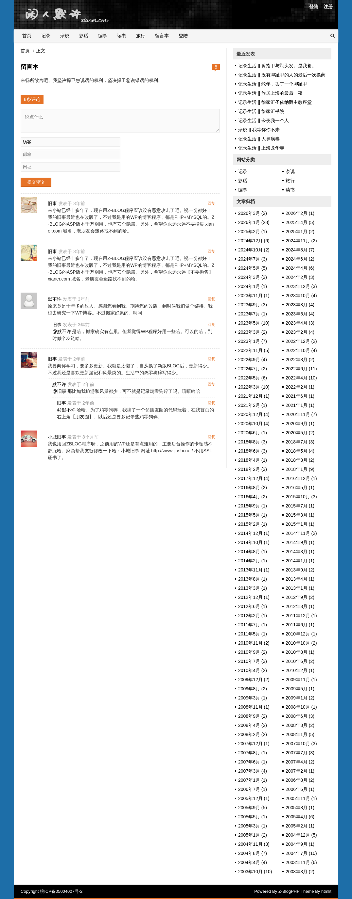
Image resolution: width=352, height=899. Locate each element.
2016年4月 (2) (252, 496)
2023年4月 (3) (300, 323)
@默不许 (62, 331)
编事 (102, 35)
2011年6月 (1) (300, 624)
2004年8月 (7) (252, 853)
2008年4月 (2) (252, 725)
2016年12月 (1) (301, 478)
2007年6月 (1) (252, 761)
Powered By (266, 891)
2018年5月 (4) (300, 451)
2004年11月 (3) (254, 844)
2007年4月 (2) (300, 761)
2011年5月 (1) (252, 633)
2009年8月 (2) (252, 688)
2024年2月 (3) (300, 277)
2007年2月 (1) (300, 771)
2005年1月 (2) (252, 835)
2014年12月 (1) (254, 533)
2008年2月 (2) (252, 734)
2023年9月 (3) (252, 304)
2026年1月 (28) (254, 222)
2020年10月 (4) (254, 423)
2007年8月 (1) (252, 752)
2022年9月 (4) (252, 359)
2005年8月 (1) (300, 807)
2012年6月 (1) (252, 606)
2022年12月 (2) (301, 341)
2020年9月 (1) (300, 423)
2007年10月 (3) (301, 743)
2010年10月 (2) (301, 643)
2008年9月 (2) (252, 716)
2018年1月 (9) (300, 469)
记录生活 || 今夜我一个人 (263, 120)
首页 (26, 35)
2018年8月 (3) (252, 441)
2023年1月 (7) (252, 341)
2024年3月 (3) (252, 277)
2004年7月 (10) (301, 853)
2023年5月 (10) (254, 323)
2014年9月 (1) (300, 542)
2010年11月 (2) (254, 643)
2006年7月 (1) (252, 789)
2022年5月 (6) (252, 377)
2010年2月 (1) (300, 670)
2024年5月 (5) (252, 268)
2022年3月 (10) (254, 387)
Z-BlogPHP (289, 891)
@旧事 (59, 391)
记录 (45, 35)
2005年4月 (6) (300, 816)
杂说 (64, 35)
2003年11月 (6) (301, 862)
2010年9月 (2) (252, 652)
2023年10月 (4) (301, 295)
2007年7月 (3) (300, 752)
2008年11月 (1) (254, 707)
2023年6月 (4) (300, 313)
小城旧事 (57, 437)
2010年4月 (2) (252, 670)
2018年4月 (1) (252, 460)
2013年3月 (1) (252, 588)
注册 (328, 6)
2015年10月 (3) (301, 496)
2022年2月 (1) (300, 387)
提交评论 (35, 182)
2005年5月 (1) (252, 816)
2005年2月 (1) (300, 825)
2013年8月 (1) (252, 579)
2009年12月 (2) (254, 679)
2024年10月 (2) (254, 249)
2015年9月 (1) (252, 505)
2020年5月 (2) (300, 432)
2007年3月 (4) (252, 771)
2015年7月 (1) (300, 505)
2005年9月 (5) (252, 807)
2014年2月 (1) (252, 560)
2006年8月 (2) (300, 780)
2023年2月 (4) (300, 332)
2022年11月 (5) (254, 350)
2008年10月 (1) (301, 707)
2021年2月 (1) (252, 405)
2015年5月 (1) (252, 515)
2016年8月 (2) (252, 487)
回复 (211, 203)
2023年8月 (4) (300, 304)
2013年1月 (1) (300, 588)
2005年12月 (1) (254, 798)
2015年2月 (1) (252, 524)
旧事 (52, 203)
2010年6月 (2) (300, 661)
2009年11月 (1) (301, 679)
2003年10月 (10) (255, 871)
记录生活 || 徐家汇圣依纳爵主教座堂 (275, 102)
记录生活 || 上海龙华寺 (261, 148)
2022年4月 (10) (301, 377)
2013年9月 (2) (300, 569)
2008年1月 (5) (300, 734)
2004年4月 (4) (252, 862)
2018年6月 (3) (252, 451)
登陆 (313, 6)
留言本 (162, 35)
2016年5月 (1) (300, 487)
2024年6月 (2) (300, 259)
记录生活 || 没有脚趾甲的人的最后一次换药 (282, 74)
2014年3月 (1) (300, 551)
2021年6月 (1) (300, 396)
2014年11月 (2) (301, 533)
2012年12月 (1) (254, 597)
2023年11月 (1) (254, 295)
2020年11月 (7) (301, 414)
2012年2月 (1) (252, 615)
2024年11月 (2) (301, 240)
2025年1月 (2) (300, 231)
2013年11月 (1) (254, 569)
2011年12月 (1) (301, 615)
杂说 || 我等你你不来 (259, 129)
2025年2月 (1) (252, 231)
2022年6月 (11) (301, 368)
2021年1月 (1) (300, 405)
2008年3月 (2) (300, 725)
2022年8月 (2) (300, 359)
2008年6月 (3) (300, 716)
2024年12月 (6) (254, 240)
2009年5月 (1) (300, 688)
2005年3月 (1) (252, 825)
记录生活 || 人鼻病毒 (259, 138)
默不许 (55, 299)
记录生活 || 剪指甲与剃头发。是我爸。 (277, 65)
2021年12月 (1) (254, 396)
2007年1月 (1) (252, 780)
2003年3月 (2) (300, 871)
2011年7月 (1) (252, 624)
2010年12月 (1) (301, 633)
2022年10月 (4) (301, 350)
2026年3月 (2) (252, 213)
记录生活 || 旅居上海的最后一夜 (270, 93)
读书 (121, 35)
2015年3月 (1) (300, 515)
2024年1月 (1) (252, 286)
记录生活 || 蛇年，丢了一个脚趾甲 (272, 84)
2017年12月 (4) (254, 478)
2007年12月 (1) (254, 743)
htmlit (326, 891)
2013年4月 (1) (300, 579)
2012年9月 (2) (300, 597)
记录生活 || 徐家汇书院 (261, 111)
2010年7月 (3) (252, 661)
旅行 (140, 35)
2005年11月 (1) (301, 798)
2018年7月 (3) (300, 441)
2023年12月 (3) (301, 286)
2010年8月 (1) (300, 652)
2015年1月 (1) (300, 524)
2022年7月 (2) (252, 368)
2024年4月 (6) (300, 268)
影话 (83, 35)
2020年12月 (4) (254, 414)
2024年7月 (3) (252, 259)
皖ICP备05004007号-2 (61, 891)
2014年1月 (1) (300, 560)
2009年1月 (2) (300, 697)
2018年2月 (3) (252, 469)
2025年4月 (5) (300, 222)
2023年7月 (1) (252, 313)
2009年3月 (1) (252, 697)
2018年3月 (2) (300, 460)
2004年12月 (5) (301, 835)
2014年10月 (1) (254, 542)
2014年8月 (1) (252, 551)
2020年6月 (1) (252, 432)
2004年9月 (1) (300, 844)
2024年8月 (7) (300, 249)
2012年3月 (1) (300, 606)
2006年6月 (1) (300, 789)
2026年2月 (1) (300, 213)
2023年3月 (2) (252, 332)
